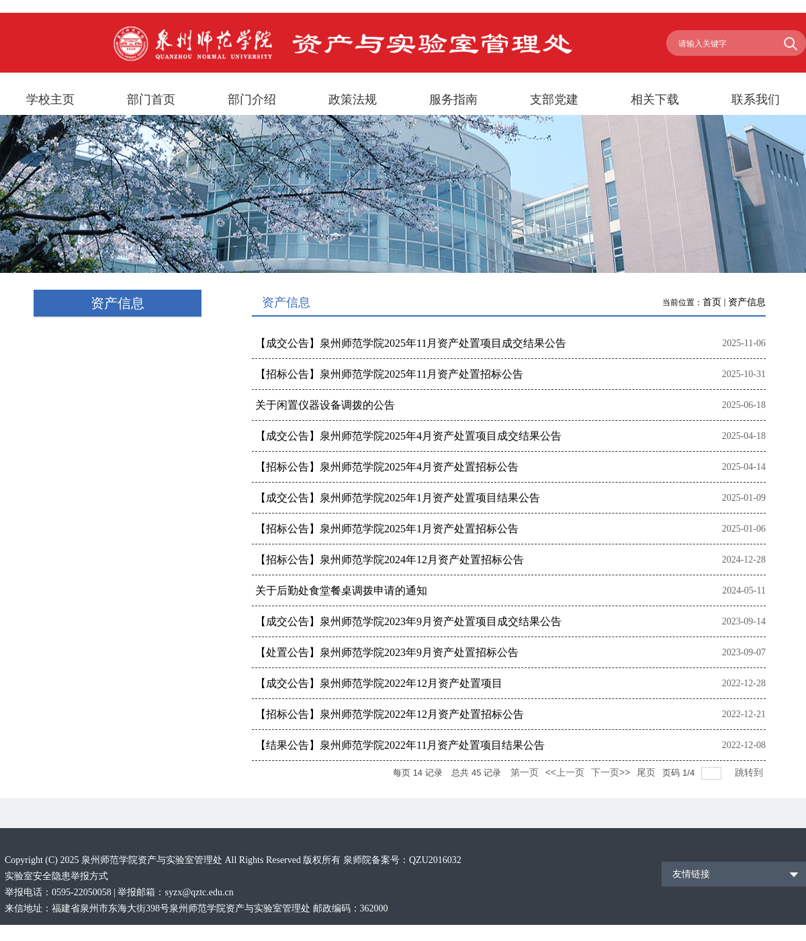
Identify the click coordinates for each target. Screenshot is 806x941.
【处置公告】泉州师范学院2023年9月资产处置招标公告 (387, 652)
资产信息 (747, 302)
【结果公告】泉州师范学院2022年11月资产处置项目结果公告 (400, 745)
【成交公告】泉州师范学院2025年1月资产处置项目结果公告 (397, 497)
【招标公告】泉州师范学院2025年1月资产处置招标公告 (387, 528)
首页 (712, 302)
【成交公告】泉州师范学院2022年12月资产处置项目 (378, 683)
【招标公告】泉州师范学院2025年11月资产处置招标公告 (389, 374)
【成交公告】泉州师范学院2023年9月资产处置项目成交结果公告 (408, 621)
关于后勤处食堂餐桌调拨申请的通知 (341, 590)
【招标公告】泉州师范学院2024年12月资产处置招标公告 (389, 559)
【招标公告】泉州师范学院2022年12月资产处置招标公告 (389, 714)
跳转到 (750, 772)
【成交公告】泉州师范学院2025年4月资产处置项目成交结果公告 (408, 436)
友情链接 (691, 874)
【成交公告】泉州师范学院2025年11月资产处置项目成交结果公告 (410, 343)
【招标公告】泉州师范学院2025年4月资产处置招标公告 (387, 467)
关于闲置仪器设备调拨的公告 (325, 405)
